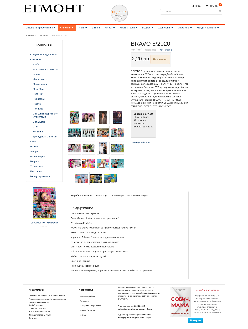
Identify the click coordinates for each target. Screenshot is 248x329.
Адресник (84, 301)
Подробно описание (81, 195)
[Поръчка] (214, 6)
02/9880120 (147, 314)
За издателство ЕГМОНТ (40, 315)
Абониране (195, 320)
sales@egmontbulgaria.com (131, 309)
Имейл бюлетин (87, 310)
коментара (150, 50)
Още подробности (140, 142)
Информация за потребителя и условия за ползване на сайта (47, 300)
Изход (83, 315)
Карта (149, 309)
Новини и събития (37, 308)
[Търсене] (220, 11)
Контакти (33, 318)
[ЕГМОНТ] (53, 8)
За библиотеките (36, 305)
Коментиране (166, 50)
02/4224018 (139, 306)
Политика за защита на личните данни (47, 296)
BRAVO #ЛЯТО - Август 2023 (44, 223)
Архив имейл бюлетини (39, 311)
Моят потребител (88, 296)
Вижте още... (102, 195)
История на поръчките (90, 306)
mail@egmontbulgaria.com (131, 317)
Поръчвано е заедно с (138, 195)
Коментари (118, 195)
